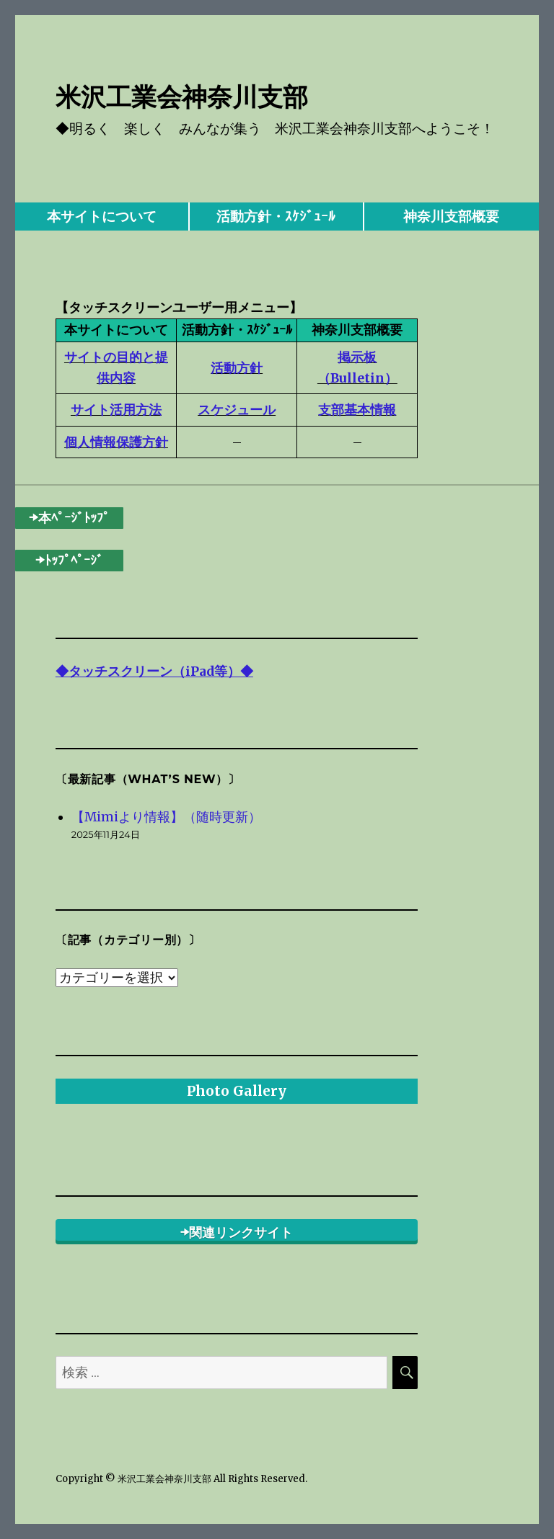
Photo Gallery (236, 1090)
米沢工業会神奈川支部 (182, 97)
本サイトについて (102, 216)
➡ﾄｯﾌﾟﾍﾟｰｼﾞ (68, 560)
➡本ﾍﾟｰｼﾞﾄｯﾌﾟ (69, 517)
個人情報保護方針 (116, 442)
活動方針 (237, 368)
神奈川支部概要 (451, 216)
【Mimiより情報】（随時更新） (166, 817)
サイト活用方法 (116, 410)
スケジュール (237, 410)
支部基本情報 (357, 410)
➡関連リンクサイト (236, 1233)
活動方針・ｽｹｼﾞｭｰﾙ (275, 216)
